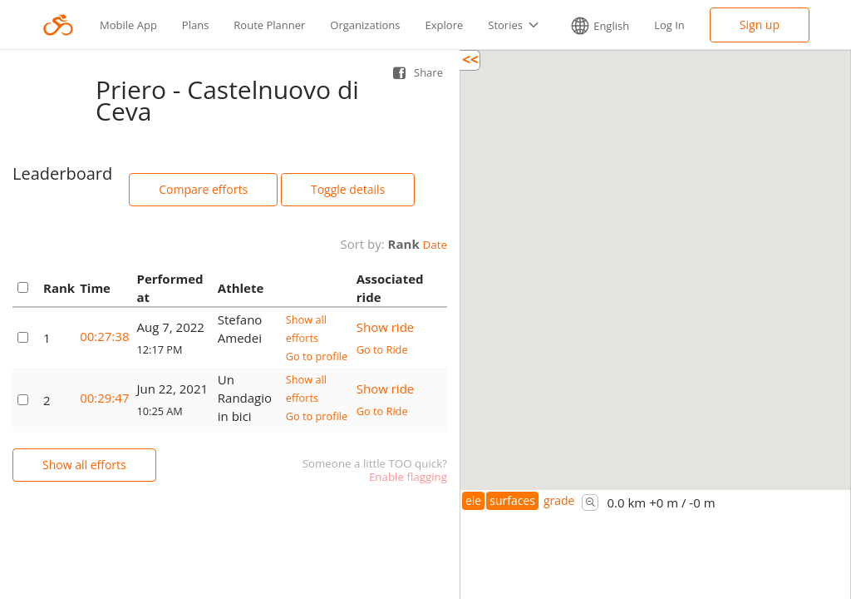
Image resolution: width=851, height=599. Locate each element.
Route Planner (269, 25)
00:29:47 (104, 397)
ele (473, 500)
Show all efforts (84, 465)
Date (435, 244)
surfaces (512, 500)
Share (428, 72)
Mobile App (128, 25)
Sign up (760, 24)
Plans (195, 25)
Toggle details (348, 189)
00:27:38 (104, 336)
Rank (404, 243)
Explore (445, 25)
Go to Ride (382, 349)
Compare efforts (203, 189)
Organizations (365, 25)
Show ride (386, 327)
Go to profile (316, 356)
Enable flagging (408, 476)
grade (559, 500)
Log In (669, 25)
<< (470, 59)
